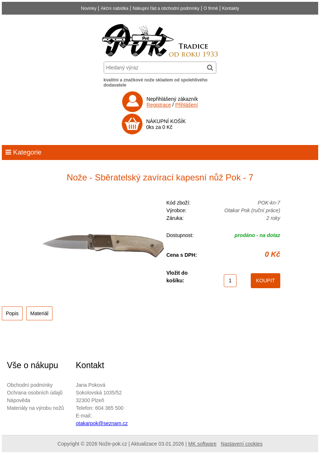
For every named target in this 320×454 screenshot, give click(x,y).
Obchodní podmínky (29, 385)
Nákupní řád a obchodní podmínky (166, 8)
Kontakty (230, 8)
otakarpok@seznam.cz (102, 423)
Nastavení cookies (241, 444)
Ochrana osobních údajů (35, 393)
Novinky (89, 8)
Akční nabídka (114, 8)
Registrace (159, 105)
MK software (202, 444)
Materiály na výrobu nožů (35, 408)
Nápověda (18, 400)
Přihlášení (186, 105)
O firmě (211, 8)
